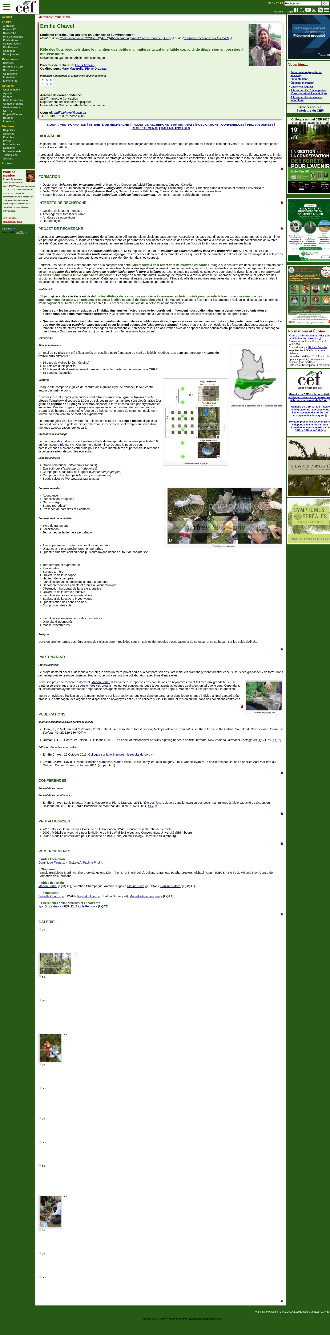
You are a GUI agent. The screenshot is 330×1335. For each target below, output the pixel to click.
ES (277, 3)
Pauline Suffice (174, 899)
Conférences (11, 47)
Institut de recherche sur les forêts (210, 38)
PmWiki (20, 232)
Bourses (8, 117)
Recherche (9, 33)
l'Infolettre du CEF (305, 110)
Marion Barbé (104, 685)
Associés (8, 133)
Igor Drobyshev (52, 920)
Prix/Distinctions (13, 36)
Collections (10, 73)
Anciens (8, 158)
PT (281, 3)
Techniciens (10, 155)
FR (269, 3)
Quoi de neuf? (11, 89)
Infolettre (8, 121)
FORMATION (77, 124)
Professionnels (12, 151)
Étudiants (9, 147)
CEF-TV (7, 110)
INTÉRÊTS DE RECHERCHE (108, 124)
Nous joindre (11, 54)
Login (290, 11)
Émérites (8, 137)
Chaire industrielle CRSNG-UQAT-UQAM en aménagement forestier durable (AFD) (118, 38)
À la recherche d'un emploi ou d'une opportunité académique (304, 92)
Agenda (7, 93)
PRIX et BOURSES (259, 124)
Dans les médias (13, 100)
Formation (9, 77)
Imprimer (278, 11)
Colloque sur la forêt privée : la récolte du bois (123, 768)
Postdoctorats (11, 144)
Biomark (76, 448)
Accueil (7, 17)
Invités (7, 140)
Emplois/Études (12, 114)
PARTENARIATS (182, 124)
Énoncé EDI (10, 29)
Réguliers (9, 130)
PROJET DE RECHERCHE (149, 124)
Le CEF (7, 22)
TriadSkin (7, 228)
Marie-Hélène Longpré (148, 909)
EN (273, 3)
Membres (8, 126)
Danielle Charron (53, 909)
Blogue (7, 96)
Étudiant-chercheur (297, 82)
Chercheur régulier (297, 86)
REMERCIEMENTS (144, 128)
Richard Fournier (313, 347)
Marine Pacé (139, 899)
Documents (10, 70)
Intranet (7, 163)
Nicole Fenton (89, 920)
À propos (8, 25)
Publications (10, 40)
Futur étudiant (294, 79)
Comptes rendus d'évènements (13, 105)
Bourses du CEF (13, 66)
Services (8, 63)
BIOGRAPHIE (55, 124)
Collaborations (12, 43)
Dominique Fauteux (55, 876)
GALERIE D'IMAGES (175, 128)
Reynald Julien (91, 909)
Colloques (9, 50)
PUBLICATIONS (207, 124)
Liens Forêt (10, 80)
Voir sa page (9, 218)
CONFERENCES (232, 124)
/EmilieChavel (65, 17)
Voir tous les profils (12, 221)
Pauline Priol (95, 876)
